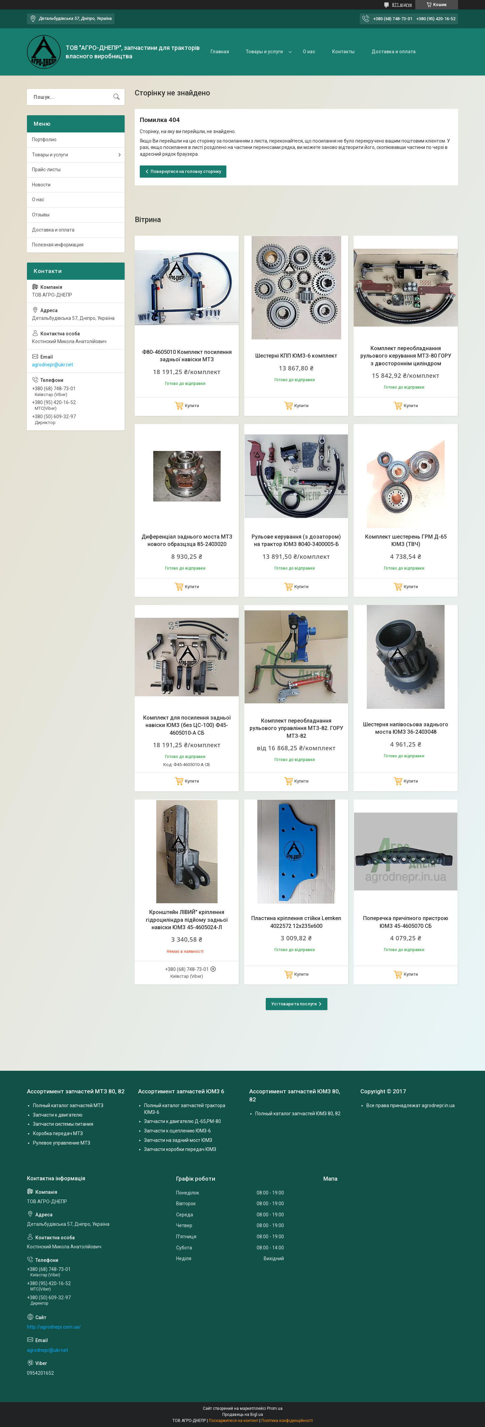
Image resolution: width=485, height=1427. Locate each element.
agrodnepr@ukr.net (52, 364)
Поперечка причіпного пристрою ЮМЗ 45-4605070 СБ (405, 922)
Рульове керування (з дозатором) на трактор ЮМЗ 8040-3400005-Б (296, 540)
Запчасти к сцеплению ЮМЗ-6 (177, 1130)
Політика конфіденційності (287, 1420)
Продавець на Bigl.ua (242, 1414)
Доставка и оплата (393, 51)
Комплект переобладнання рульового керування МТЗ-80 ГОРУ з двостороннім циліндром (405, 356)
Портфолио (44, 139)
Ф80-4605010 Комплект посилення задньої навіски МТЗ (187, 356)
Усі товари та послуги (294, 1003)
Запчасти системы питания (63, 1124)
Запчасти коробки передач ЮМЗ (180, 1149)
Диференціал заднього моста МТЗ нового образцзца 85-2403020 (186, 540)
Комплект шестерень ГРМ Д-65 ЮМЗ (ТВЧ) (406, 540)
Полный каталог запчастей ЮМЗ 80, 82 (298, 1113)
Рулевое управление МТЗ (61, 1143)
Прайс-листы (46, 169)
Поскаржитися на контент (233, 1420)
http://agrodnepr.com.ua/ (54, 1327)
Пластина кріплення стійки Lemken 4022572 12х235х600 (296, 922)
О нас (309, 51)
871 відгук (402, 4)
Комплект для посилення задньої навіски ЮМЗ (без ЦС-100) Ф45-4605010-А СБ (187, 725)
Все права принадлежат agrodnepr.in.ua (410, 1105)
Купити (192, 405)
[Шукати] (116, 97)
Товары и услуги (264, 51)
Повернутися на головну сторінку (186, 171)
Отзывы (41, 214)
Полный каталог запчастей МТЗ (68, 1105)
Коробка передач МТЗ (58, 1133)
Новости (41, 184)
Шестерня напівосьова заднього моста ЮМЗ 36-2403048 (405, 728)
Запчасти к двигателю (58, 1115)
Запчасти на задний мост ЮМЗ (178, 1140)
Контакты (343, 51)
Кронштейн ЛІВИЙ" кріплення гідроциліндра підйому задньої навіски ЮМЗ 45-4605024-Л (187, 920)
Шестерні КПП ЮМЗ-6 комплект (296, 356)
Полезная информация (58, 244)
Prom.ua (275, 1408)
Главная (220, 51)
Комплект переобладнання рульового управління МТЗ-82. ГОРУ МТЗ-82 (296, 728)
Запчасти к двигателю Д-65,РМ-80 (182, 1121)
